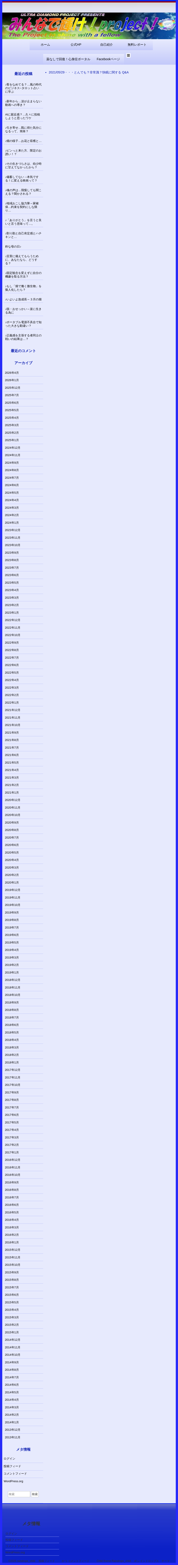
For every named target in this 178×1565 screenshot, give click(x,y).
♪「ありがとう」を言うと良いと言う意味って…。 (23, 221)
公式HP (76, 44)
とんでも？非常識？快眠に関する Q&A (101, 72)
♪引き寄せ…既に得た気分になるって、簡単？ (23, 129)
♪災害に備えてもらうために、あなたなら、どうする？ (22, 259)
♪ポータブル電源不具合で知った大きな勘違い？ (23, 323)
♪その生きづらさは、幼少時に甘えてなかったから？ (23, 165)
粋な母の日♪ (13, 246)
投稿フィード (12, 1466)
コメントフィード (15, 1473)
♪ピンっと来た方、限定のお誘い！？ (23, 152)
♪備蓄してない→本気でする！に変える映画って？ (22, 178)
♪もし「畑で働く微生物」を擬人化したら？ (23, 287)
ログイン (9, 1458)
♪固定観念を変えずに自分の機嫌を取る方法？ (23, 274)
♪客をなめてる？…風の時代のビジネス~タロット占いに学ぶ (23, 88)
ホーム (45, 44)
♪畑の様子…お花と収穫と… (23, 141)
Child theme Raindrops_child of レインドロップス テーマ (133, 1561)
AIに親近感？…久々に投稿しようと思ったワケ (22, 116)
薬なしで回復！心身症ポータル (68, 59)
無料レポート (137, 44)
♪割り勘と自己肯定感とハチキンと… (23, 235)
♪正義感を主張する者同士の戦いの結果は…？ (23, 337)
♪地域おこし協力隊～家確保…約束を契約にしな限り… (22, 207)
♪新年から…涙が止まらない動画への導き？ (23, 103)
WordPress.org (13, 1481)
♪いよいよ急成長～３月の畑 (23, 299)
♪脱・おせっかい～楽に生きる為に (23, 310)
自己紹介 (106, 44)
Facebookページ (108, 59)
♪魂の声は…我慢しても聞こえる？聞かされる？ (23, 191)
